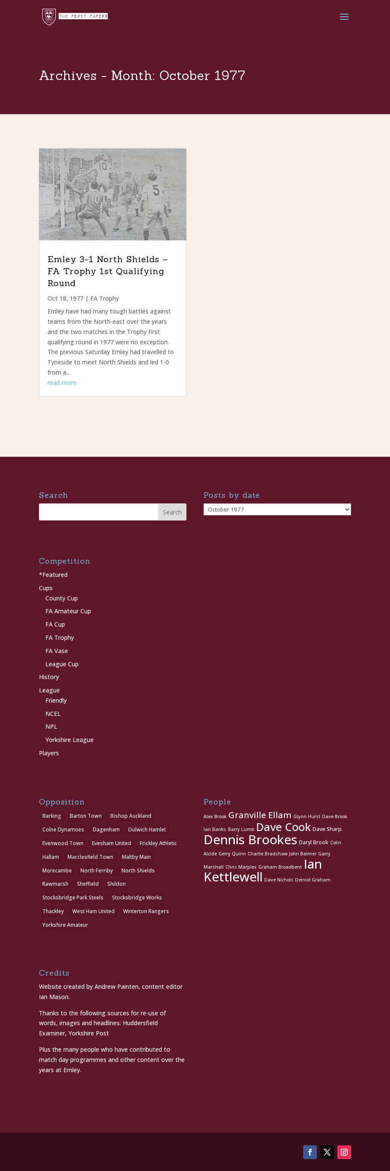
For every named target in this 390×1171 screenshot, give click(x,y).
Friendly (56, 700)
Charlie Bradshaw (267, 854)
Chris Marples (241, 867)
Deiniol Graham (313, 880)
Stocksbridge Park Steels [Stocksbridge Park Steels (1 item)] (72, 897)
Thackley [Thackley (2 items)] (53, 911)
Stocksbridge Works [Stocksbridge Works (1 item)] (137, 897)
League (49, 690)
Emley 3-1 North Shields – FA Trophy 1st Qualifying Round (107, 271)
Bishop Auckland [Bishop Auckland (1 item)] (130, 815)
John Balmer (302, 854)
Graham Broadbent (280, 867)
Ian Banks (215, 829)
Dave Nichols (278, 880)
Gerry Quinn (232, 854)
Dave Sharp (327, 829)
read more (62, 383)
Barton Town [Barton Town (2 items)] (86, 815)
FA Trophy (104, 298)
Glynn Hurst (306, 816)
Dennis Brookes (250, 839)
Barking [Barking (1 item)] (51, 815)
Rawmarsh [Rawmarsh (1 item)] (55, 883)
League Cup (62, 664)
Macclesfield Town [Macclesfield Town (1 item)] (90, 857)
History (49, 677)
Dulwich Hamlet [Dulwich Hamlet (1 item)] (147, 829)
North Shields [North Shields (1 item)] (138, 870)
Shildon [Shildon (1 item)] (116, 883)
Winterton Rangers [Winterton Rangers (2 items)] (146, 911)
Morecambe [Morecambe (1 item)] (57, 870)
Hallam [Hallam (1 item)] (50, 857)
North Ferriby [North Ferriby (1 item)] (96, 870)
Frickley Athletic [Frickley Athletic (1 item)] (158, 843)
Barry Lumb (241, 829)
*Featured (53, 575)
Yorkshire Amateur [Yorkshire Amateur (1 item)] (65, 925)
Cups (46, 588)
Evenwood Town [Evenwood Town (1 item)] (62, 843)
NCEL (53, 714)
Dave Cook (283, 826)
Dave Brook (334, 816)
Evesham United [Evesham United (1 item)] (111, 843)
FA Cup (55, 624)
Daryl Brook (313, 842)
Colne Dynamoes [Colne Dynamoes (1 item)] (63, 829)
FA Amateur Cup (68, 611)
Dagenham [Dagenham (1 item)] (106, 829)
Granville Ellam (260, 815)
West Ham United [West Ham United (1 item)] (93, 911)
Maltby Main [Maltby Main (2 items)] (136, 857)
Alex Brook (215, 816)
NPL (51, 726)
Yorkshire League (69, 740)
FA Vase (56, 651)
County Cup (61, 598)
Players (49, 753)
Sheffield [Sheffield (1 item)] (88, 883)
